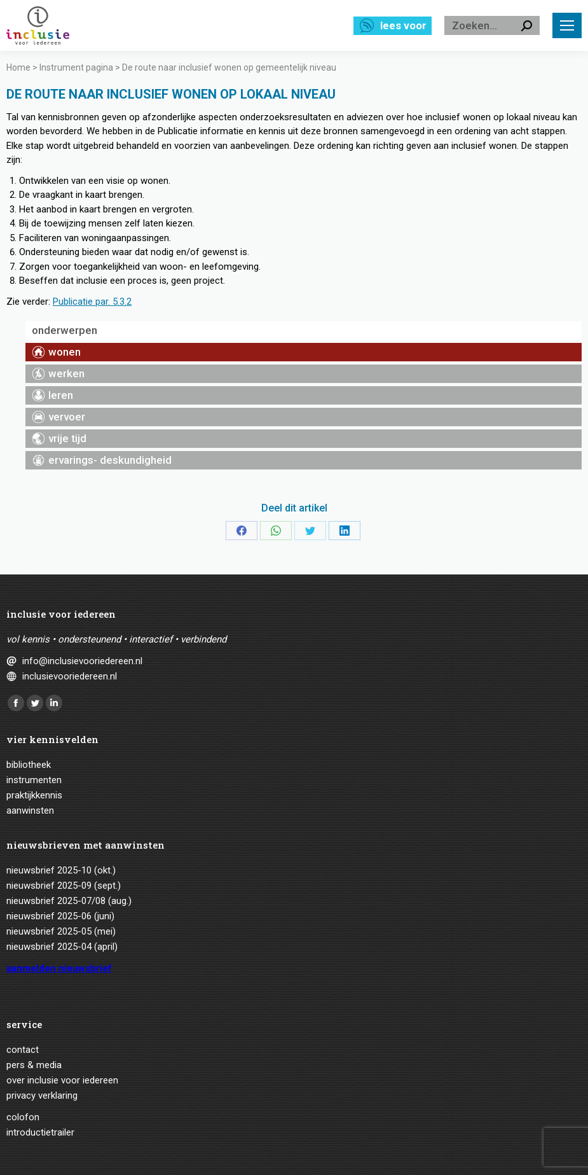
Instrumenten (34, 780)
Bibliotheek (28, 764)
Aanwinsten (30, 810)
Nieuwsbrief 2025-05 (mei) (61, 931)
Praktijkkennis (34, 795)
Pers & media (34, 1065)
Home (18, 67)
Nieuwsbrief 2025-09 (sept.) (63, 885)
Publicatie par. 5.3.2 (92, 301)
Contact (22, 1049)
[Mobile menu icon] (567, 25)
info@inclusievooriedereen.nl (82, 661)
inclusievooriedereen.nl (69, 676)
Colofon (22, 1117)
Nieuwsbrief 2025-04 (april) (62, 946)
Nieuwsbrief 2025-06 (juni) (60, 916)
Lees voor (403, 25)
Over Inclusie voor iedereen (62, 1080)
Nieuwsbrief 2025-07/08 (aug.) (69, 901)
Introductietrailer (40, 1132)
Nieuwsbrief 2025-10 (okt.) (61, 870)
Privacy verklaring (42, 1095)
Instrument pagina (76, 67)
